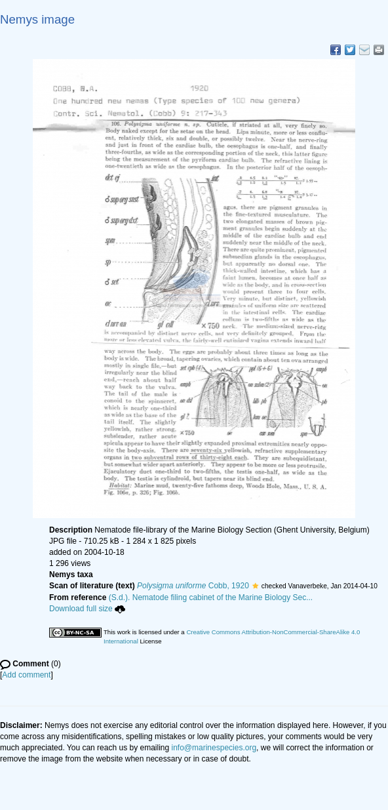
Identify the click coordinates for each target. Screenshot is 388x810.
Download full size (87, 608)
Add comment (26, 674)
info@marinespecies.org (214, 747)
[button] (255, 585)
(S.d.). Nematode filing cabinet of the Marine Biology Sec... (211, 597)
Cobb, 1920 (193, 585)
